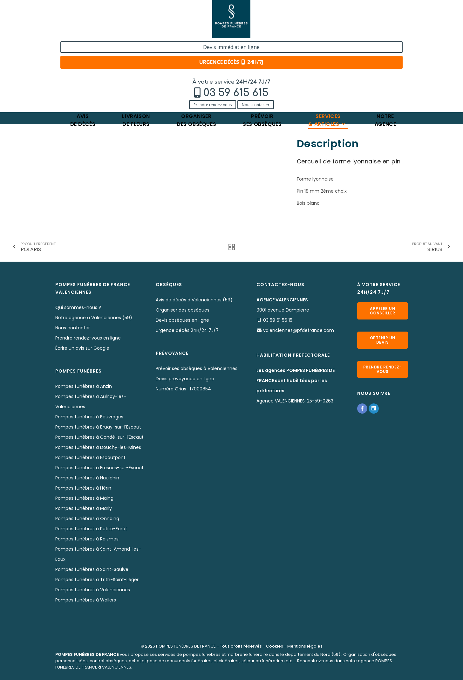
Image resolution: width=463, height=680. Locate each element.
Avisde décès (83, 49)
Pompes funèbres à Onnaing (87, 518)
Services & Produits (99, 69)
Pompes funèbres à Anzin (83, 386)
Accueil (63, 69)
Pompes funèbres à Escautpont (90, 457)
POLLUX (169, 69)
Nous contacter (118, 32)
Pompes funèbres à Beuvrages (89, 417)
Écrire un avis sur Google (82, 348)
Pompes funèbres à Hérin (83, 488)
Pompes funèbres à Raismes (87, 539)
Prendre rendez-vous (75, 32)
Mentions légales (305, 646)
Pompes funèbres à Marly (83, 508)
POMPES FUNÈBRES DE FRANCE (186, 646)
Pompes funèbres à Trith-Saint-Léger (97, 579)
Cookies (274, 646)
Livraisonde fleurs (136, 49)
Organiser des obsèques (182, 310)
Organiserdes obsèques (196, 49)
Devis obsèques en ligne (182, 320)
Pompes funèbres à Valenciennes (92, 590)
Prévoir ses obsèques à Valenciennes (196, 368)
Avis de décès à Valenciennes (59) (194, 300)
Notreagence (385, 49)
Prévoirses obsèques (262, 49)
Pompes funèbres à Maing (84, 498)
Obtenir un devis (382, 340)
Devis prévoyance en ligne (185, 378)
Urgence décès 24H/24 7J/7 (187, 330)
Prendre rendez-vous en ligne (88, 338)
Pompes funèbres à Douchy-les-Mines (98, 447)
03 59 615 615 (98, 21)
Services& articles (327, 49)
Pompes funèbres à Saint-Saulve (91, 569)
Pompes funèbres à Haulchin (87, 478)
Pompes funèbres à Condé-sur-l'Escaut (99, 437)
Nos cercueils (141, 69)
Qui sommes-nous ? (78, 307)
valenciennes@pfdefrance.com (298, 330)
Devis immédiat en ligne (369, 12)
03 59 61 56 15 (277, 320)
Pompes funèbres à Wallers (85, 600)
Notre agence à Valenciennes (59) (93, 317)
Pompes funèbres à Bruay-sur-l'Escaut (98, 427)
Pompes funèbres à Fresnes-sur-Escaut (99, 467)
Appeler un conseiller (382, 311)
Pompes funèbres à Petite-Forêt (91, 528)
